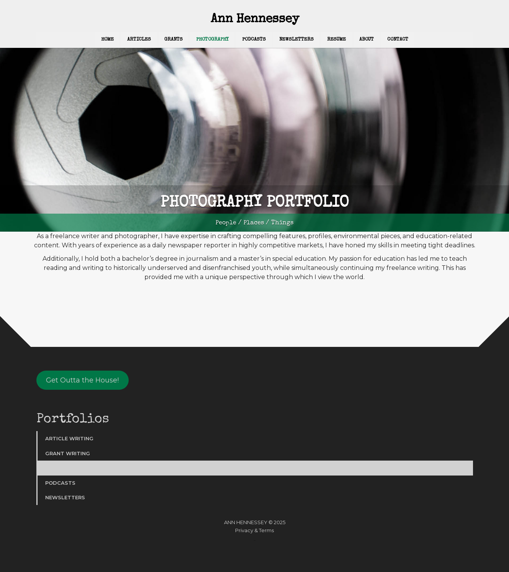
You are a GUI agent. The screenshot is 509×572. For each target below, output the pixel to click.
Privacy (244, 530)
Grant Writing (67, 453)
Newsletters (296, 39)
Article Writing (69, 438)
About (366, 39)
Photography (212, 39)
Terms (266, 530)
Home (107, 39)
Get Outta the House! (82, 380)
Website (254, 540)
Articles (139, 39)
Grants (173, 39)
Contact (397, 39)
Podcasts (254, 39)
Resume (336, 39)
